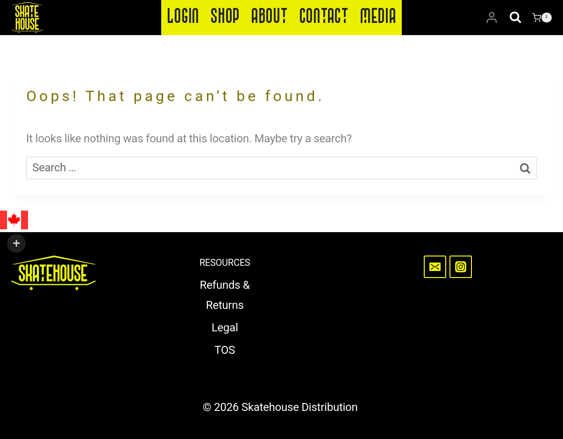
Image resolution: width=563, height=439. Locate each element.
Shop (225, 18)
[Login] (492, 17)
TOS (224, 350)
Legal (225, 327)
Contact (324, 18)
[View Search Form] (515, 18)
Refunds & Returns (225, 295)
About (269, 18)
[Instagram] (460, 267)
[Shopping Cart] (542, 18)
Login (183, 18)
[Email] (435, 267)
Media (378, 18)
